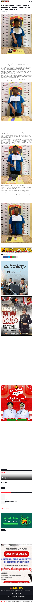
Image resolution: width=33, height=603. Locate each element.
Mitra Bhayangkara (14, 596)
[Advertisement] (7, 361)
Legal (19, 597)
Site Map (2, 489)
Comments (27, 492)
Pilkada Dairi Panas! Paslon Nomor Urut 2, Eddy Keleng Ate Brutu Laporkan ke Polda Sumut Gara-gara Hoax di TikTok (18, 494)
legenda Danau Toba (5, 477)
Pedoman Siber (15, 597)
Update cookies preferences (5, 508)
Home (16, 598)
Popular (6, 492)
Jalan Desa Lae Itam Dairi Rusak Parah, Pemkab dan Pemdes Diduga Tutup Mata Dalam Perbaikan (17, 601)
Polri (6, 254)
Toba (11, 254)
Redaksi (11, 597)
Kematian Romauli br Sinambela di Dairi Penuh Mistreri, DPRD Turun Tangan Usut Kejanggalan (17, 498)
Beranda (2, 3)
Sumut (9, 254)
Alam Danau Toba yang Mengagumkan (11, 501)
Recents (16, 492)
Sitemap (22, 597)
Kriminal (5, 3)
